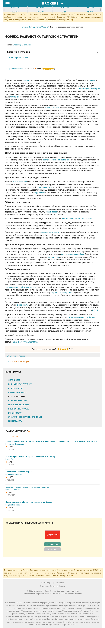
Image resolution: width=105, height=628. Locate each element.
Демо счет (52, 549)
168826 (11, 447)
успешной (14, 96)
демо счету (22, 304)
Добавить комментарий (19, 361)
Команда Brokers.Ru (13, 474)
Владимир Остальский (22, 45)
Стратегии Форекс (15, 68)
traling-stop (53, 256)
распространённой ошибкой (56, 159)
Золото (40, 12)
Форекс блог (14, 380)
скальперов (52, 211)
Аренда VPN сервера (62, 292)
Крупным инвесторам (18, 405)
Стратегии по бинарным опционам (25, 417)
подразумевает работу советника (21, 287)
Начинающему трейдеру (19, 384)
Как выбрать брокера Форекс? (19, 471)
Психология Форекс (17, 400)
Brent (65, 12)
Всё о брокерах (15, 413)
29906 (10, 492)
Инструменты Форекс (18, 409)
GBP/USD (90, 7)
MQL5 (95, 310)
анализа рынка (52, 107)
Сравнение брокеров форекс (52, 586)
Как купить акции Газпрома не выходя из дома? (27, 487)
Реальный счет (52, 544)
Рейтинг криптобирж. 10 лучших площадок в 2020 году (30, 456)
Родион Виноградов (13, 505)
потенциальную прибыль (72, 254)
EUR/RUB (40, 7)
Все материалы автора (18, 57)
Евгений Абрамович (13, 489)
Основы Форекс (15, 388)
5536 (39, 68)
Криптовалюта (15, 421)
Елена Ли (9, 459)
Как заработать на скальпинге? (77, 218)
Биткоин (90, 12)
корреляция (39, 192)
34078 (10, 477)
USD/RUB (15, 7)
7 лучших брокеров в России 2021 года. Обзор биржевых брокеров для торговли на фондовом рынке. (51, 441)
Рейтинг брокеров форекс (52, 582)
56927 (10, 462)
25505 (10, 507)
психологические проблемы (82, 317)
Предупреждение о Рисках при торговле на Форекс (28, 502)
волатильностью (44, 187)
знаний (92, 80)
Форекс (26, 80)
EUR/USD (65, 7)
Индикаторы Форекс (18, 392)
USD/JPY (15, 12)
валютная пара (20, 181)
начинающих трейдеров (88, 88)
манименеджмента (50, 232)
